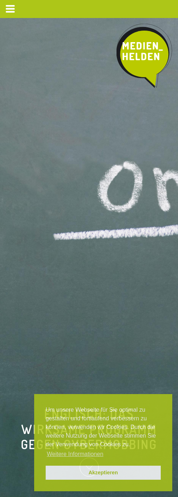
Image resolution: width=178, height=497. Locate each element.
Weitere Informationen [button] (75, 454)
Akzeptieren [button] (103, 472)
